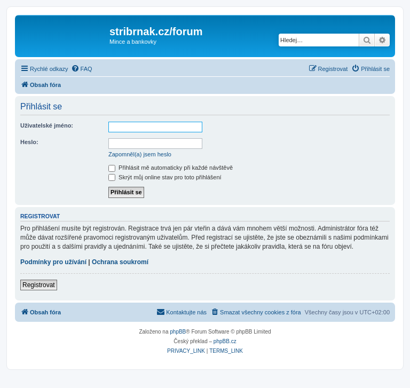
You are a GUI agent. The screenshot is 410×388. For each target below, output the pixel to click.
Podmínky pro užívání (53, 262)
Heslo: (29, 142)
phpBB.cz (225, 341)
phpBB (178, 332)
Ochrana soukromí (120, 262)
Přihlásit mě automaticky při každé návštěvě (170, 167)
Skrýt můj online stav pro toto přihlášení (165, 177)
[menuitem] (81, 68)
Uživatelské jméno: (46, 125)
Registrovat (38, 285)
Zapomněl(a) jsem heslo (139, 154)
